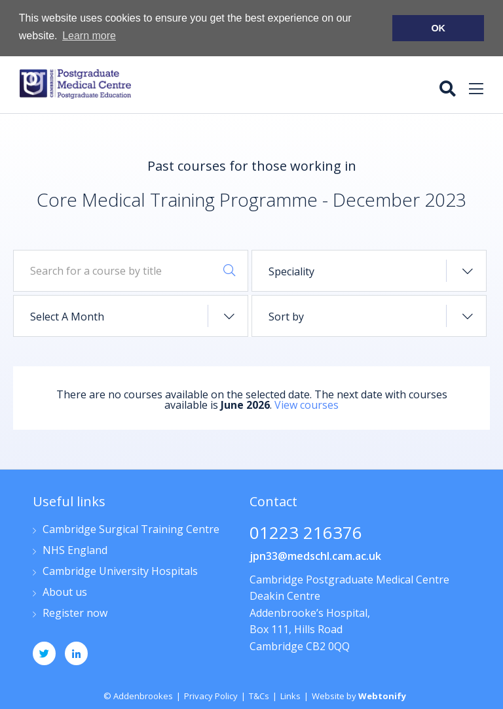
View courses (306, 403)
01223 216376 (306, 533)
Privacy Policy (211, 694)
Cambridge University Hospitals (120, 570)
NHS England (75, 550)
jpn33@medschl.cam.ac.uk (315, 554)
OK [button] (438, 28)
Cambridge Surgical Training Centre (131, 529)
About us (65, 591)
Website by (359, 694)
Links (290, 694)
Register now (75, 612)
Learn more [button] (89, 35)
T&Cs (259, 694)
